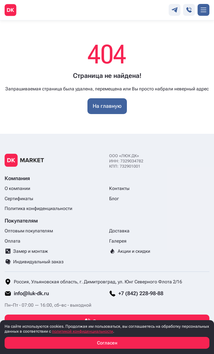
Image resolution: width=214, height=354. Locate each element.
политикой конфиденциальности (82, 331)
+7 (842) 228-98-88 (140, 293)
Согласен (107, 342)
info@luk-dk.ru (31, 293)
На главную (107, 106)
